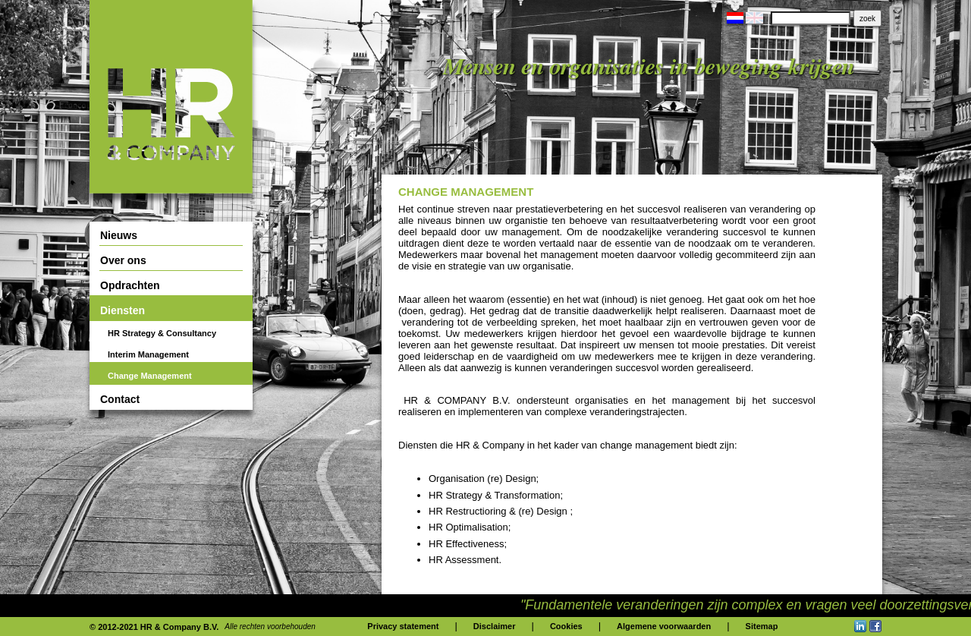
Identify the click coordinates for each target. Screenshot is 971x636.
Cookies (566, 626)
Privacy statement (402, 626)
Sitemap (762, 626)
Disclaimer (494, 626)
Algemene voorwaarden (664, 626)
